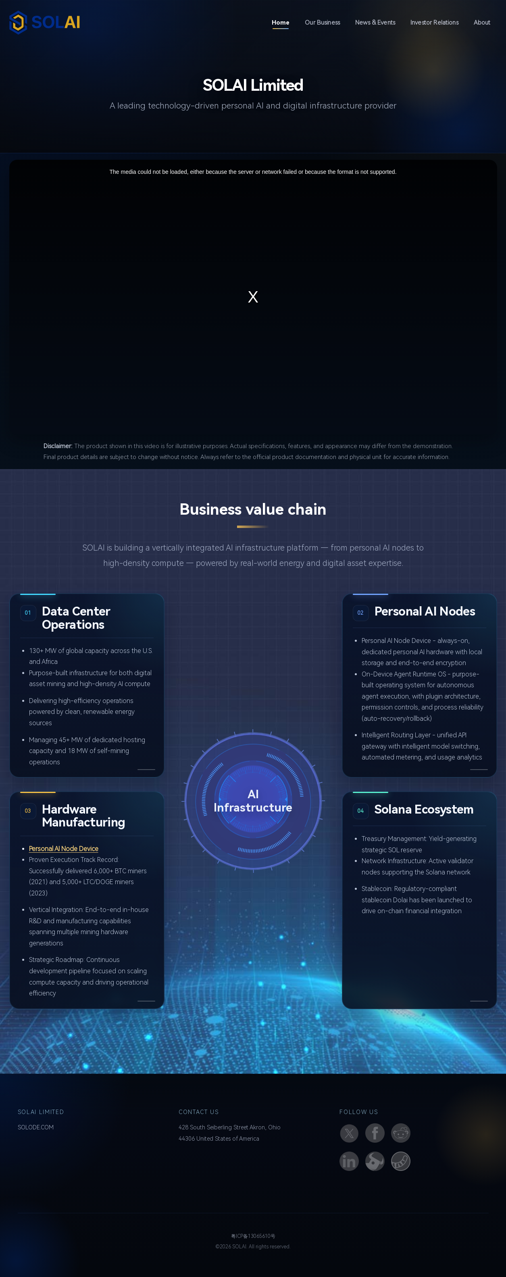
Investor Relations (434, 22)
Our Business (322, 22)
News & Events (375, 22)
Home (284, 22)
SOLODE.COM (36, 1127)
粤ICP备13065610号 (253, 1236)
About (482, 22)
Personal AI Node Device (63, 849)
